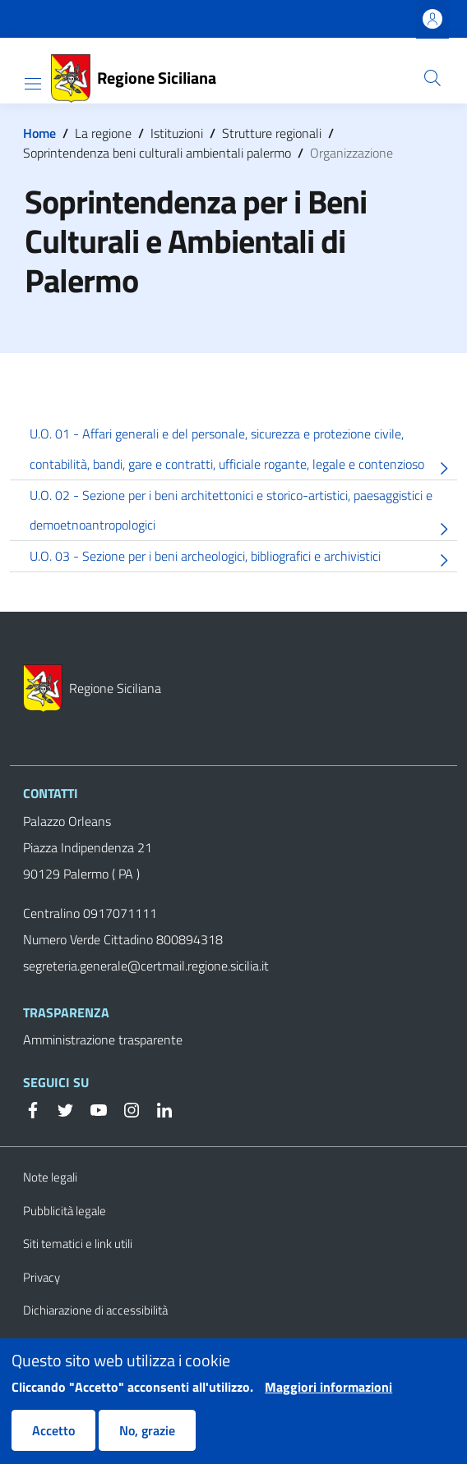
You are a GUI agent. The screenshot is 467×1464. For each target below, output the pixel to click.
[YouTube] (92, 1108)
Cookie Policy (56, 1343)
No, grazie (147, 1441)
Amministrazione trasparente (103, 1039)
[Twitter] (59, 1108)
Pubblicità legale (64, 1210)
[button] (432, 78)
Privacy (41, 1277)
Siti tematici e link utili (77, 1243)
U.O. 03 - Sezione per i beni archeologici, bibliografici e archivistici (243, 558)
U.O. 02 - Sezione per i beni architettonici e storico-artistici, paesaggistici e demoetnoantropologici (243, 513)
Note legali (50, 1177)
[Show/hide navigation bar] (33, 84)
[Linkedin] (157, 1108)
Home (39, 133)
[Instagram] (125, 1108)
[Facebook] (33, 1108)
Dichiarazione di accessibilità (95, 1310)
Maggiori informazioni (328, 1397)
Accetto (53, 1441)
